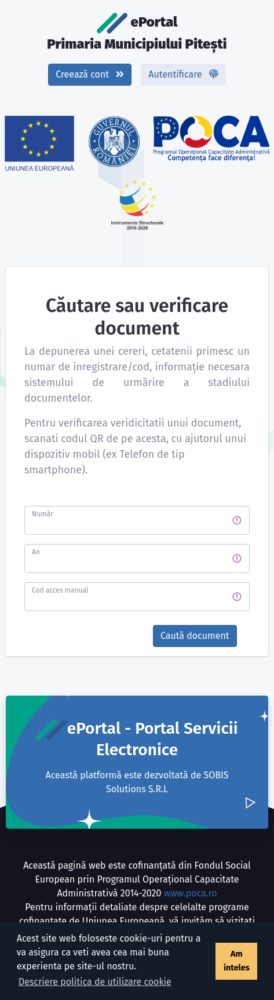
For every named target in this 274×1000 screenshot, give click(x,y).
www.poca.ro (190, 893)
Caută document (194, 635)
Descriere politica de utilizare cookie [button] (95, 981)
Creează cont (90, 74)
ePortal (136, 32)
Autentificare (183, 74)
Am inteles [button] (237, 961)
